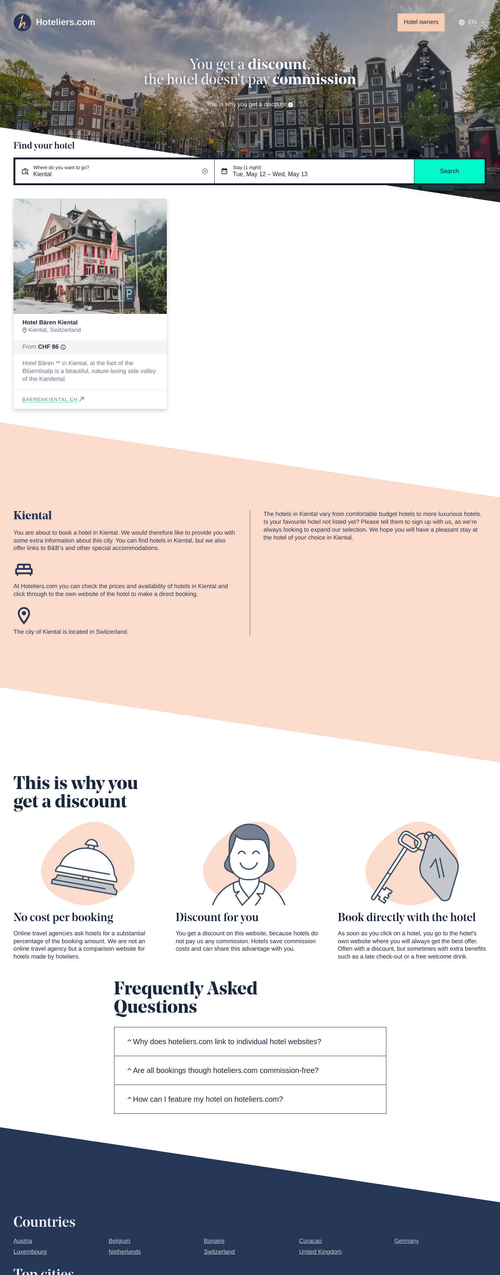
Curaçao (310, 1241)
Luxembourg (30, 1252)
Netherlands (125, 1252)
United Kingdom (320, 1252)
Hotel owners (421, 22)
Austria (22, 1241)
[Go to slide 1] (90, 308)
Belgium (120, 1241)
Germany (406, 1241)
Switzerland (219, 1252)
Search (449, 171)
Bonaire (214, 1241)
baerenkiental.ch (53, 399)
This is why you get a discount (250, 104)
